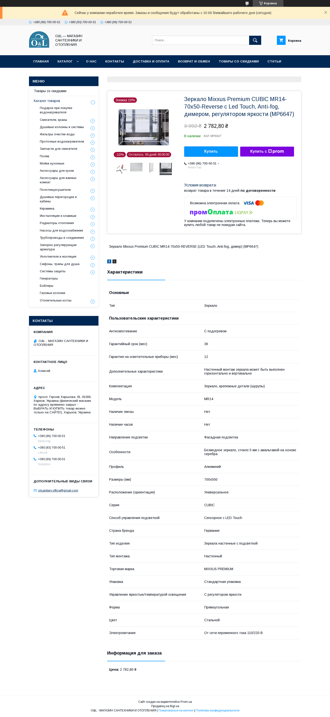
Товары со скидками (239, 61)
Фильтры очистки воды (57, 134)
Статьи (274, 61)
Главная (41, 61)
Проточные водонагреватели (62, 141)
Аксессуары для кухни (57, 170)
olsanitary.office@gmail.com (58, 490)
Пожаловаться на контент (176, 710)
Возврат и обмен (194, 61)
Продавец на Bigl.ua (165, 706)
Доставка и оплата (151, 61)
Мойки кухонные (52, 163)
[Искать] (255, 40)
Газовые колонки (52, 293)
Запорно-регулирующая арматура (58, 247)
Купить (211, 151)
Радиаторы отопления (57, 223)
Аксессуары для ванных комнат (58, 180)
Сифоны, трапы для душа (59, 264)
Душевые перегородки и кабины (58, 199)
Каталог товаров (47, 101)
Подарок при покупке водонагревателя (56, 110)
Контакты (114, 61)
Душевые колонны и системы (62, 127)
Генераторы (49, 278)
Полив (44, 156)
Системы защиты (52, 271)
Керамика (47, 208)
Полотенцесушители (55, 189)
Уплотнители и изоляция (58, 256)
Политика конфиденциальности (65, 74)
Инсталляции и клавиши (58, 216)
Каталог (64, 61)
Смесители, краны (53, 120)
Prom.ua (186, 701)
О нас (91, 61)
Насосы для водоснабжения (61, 230)
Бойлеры (46, 285)
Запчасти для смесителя (58, 148)
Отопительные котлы (55, 300)
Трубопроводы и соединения (62, 237)
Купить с (267, 151)
